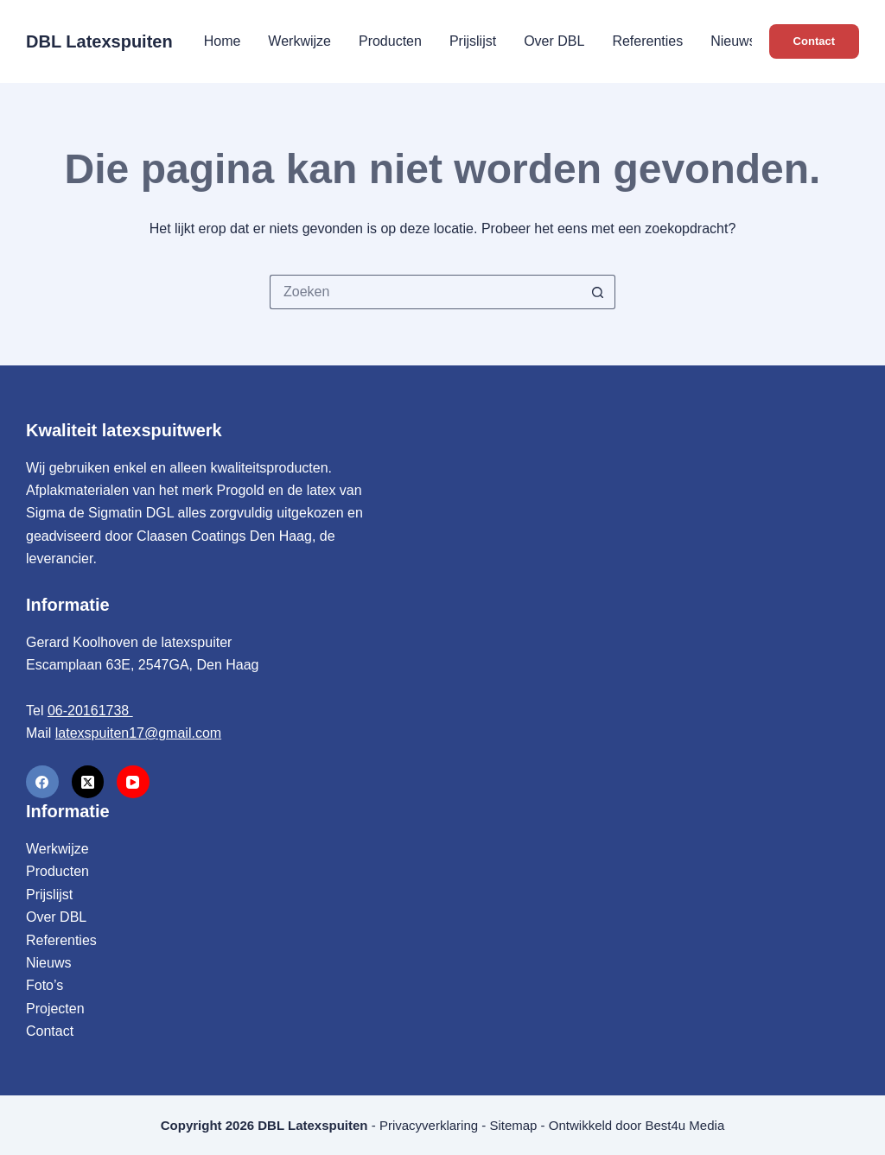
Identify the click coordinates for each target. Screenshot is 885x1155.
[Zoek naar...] (425, 292)
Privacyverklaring (428, 1125)
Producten (390, 41)
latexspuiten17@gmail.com (138, 733)
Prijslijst (472, 41)
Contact (814, 41)
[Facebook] (42, 781)
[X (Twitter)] (88, 781)
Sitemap (513, 1125)
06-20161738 (90, 710)
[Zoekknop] (598, 292)
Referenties (647, 41)
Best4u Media (685, 1125)
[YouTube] (133, 781)
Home (222, 41)
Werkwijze (299, 41)
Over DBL (554, 41)
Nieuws (732, 41)
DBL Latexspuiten (99, 41)
